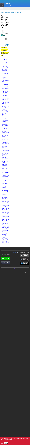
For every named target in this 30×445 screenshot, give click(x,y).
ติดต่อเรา (18, 1)
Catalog (5, 12)
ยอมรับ (2, 443)
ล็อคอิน (22, 1)
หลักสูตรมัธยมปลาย (10, 12)
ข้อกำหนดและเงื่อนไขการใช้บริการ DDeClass (9, 277)
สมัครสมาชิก (27, 1)
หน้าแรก (2, 12)
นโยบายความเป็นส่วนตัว (24, 277)
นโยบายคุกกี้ (18, 277)
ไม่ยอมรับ (6, 443)
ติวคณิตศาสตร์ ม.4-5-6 (18, 12)
